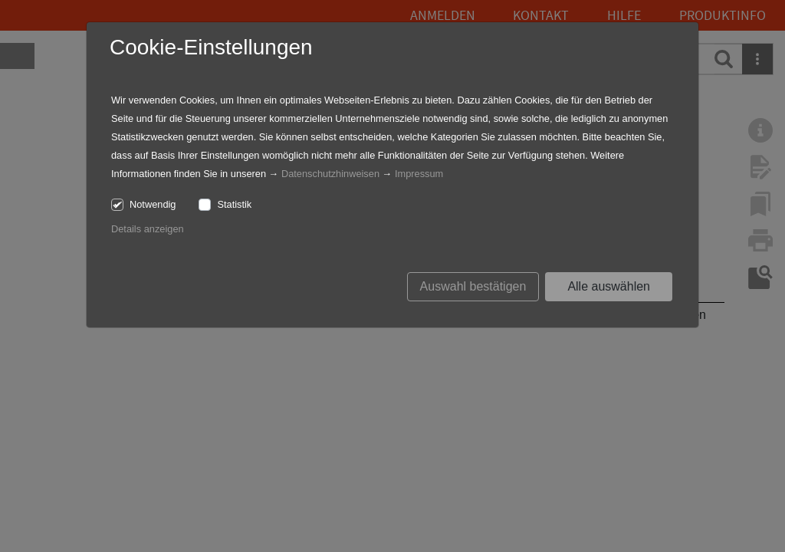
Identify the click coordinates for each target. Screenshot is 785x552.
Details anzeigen (147, 229)
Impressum (419, 173)
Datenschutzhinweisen (330, 173)
